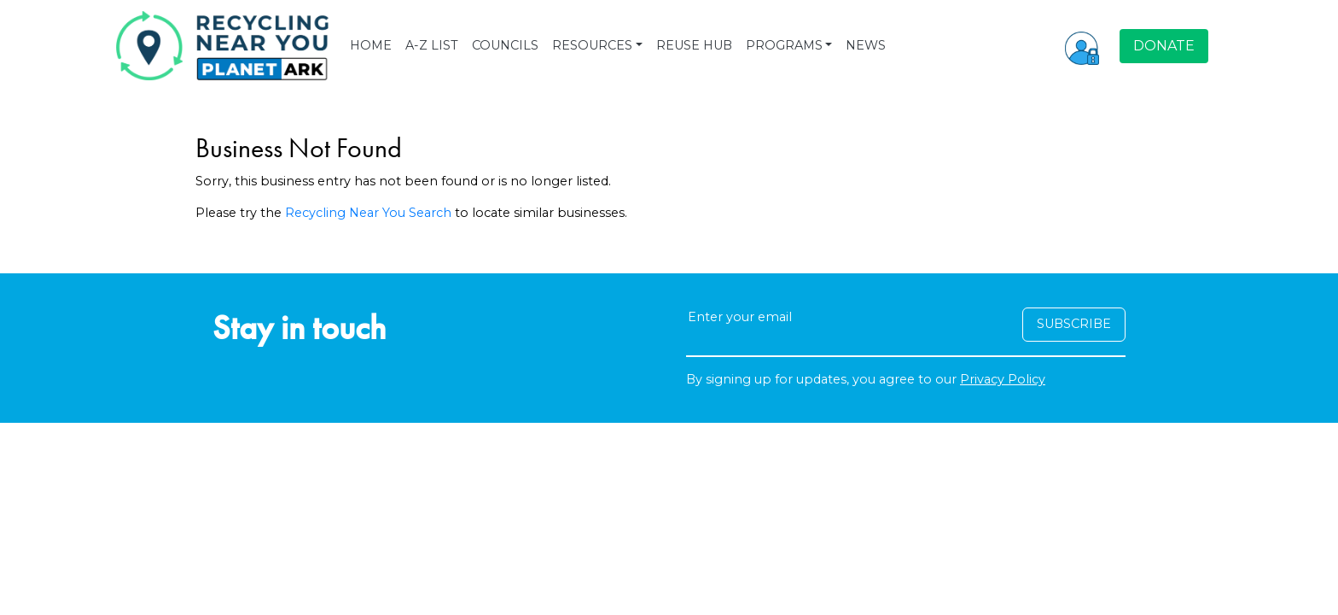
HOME (371, 45)
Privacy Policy (1002, 379)
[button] (1082, 46)
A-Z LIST (431, 45)
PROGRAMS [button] (784, 45)
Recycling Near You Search (368, 212)
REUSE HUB (694, 45)
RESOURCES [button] (592, 45)
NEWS (866, 45)
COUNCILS (505, 45)
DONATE (1164, 46)
